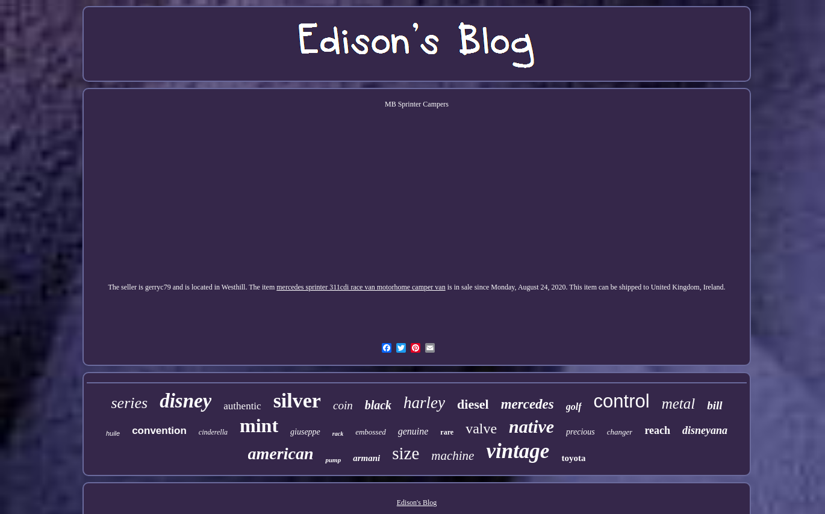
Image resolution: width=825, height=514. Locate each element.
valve (481, 428)
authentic (242, 406)
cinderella (213, 432)
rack (337, 433)
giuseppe (305, 431)
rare (446, 432)
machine (452, 455)
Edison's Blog (417, 502)
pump (333, 459)
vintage (517, 451)
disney (185, 401)
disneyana (704, 430)
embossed (370, 431)
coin (343, 405)
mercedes (527, 404)
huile (113, 433)
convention (159, 430)
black (378, 405)
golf (574, 406)
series (129, 403)
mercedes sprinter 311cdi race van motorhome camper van (360, 287)
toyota (573, 458)
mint (259, 425)
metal (679, 403)
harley (424, 403)
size (405, 453)
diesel (473, 404)
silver (297, 400)
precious (580, 431)
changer (620, 431)
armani (366, 458)
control (622, 401)
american (281, 453)
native (531, 426)
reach (657, 430)
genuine (413, 431)
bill (714, 405)
